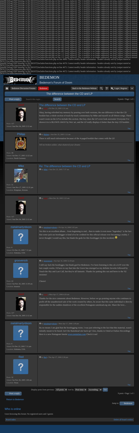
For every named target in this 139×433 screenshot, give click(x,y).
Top (129, 128)
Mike (21, 166)
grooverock (21, 260)
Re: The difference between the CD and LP (64, 166)
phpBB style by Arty (119, 429)
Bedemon (128, 403)
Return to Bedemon (15, 400)
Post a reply (14, 99)
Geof (21, 104)
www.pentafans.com (77, 334)
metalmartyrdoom (21, 227)
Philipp (21, 134)
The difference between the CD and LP (69, 93)
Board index (11, 419)
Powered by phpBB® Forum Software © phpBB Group (129, 429)
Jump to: (115, 403)
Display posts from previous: (49, 389)
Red (21, 357)
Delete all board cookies (123, 419)
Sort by (77, 389)
